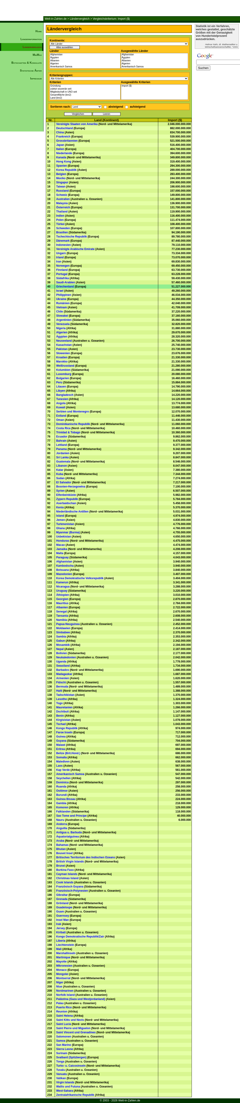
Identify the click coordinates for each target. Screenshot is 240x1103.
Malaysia (62, 203)
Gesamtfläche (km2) (85, 95)
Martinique (63, 957)
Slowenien (63, 353)
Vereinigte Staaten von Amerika (77, 124)
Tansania (62, 615)
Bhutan (61, 849)
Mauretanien (64, 707)
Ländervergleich (79, 18)
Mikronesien (64, 965)
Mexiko (61, 178)
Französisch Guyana (69, 886)
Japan (60, 145)
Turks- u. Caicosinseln (70, 1065)
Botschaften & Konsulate (26, 62)
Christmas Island (67, 878)
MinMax (37, 54)
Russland (62, 190)
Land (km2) (85, 98)
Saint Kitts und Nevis (70, 1020)
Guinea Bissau (65, 799)
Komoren (62, 807)
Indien (60, 215)
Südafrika (62, 278)
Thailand (61, 211)
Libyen (60, 390)
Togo (59, 703)
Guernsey (62, 915)
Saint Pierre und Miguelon (73, 1028)
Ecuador (61, 436)
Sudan (60, 478)
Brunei (60, 865)
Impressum (36, 78)
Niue (59, 986)
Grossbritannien (67, 140)
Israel (59, 290)
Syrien (60, 490)
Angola (61, 403)
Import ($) (154, 85)
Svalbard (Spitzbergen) (71, 1057)
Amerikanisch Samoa (85, 66)
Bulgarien (62, 378)
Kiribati (61, 932)
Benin (60, 715)
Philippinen (63, 295)
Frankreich (63, 136)
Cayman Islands (66, 874)
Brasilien (62, 232)
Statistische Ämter (31, 70)
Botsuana (62, 570)
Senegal (61, 611)
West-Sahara (64, 1090)
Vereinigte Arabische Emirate (75, 249)
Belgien (61, 174)
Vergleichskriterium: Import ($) (111, 18)
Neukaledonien (66, 657)
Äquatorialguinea (67, 836)
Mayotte (61, 961)
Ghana (60, 528)
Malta (59, 553)
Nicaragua (62, 586)
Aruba (60, 840)
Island (60, 515)
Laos (59, 765)
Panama (61, 449)
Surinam (61, 1053)
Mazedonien (64, 574)
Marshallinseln (65, 953)
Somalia (61, 757)
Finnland (62, 270)
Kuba (59, 474)
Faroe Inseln (64, 732)
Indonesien (63, 245)
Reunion (61, 1011)
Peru (59, 382)
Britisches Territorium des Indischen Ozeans (85, 857)
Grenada (61, 899)
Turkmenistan (65, 524)
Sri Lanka (62, 457)
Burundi (61, 795)
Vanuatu (61, 1074)
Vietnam (61, 307)
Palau (59, 1003)
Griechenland (65, 286)
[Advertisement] (21, 161)
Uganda (61, 661)
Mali (58, 949)
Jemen (60, 520)
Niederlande (64, 153)
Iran (58, 261)
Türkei (60, 224)
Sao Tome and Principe (71, 815)
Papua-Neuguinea (67, 624)
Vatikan (61, 1078)
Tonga (60, 1061)
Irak (58, 924)
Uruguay (61, 590)
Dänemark (62, 240)
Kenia (60, 507)
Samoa (60, 1040)
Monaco (61, 970)
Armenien (62, 678)
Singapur (62, 182)
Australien (63, 199)
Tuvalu (60, 1070)
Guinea (61, 736)
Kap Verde (63, 770)
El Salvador (63, 482)
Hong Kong (63, 161)
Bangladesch (64, 395)
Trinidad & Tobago (68, 432)
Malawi (60, 745)
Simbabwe (63, 632)
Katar (59, 470)
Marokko (61, 361)
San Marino (63, 1045)
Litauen (61, 386)
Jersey (60, 928)
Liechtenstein (65, 945)
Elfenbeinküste (66, 495)
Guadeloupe (64, 907)
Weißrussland (65, 365)
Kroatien (61, 357)
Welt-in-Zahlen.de (56, 18)
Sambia (61, 636)
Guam (60, 911)
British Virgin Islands (70, 861)
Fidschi (61, 682)
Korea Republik (66, 170)
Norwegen (62, 265)
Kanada (61, 157)
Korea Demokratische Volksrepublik (80, 578)
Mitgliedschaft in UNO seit (85, 92)
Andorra (61, 824)
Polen (60, 220)
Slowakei (62, 315)
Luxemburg (63, 374)
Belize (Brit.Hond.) (68, 753)
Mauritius (62, 603)
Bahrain (61, 440)
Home (38, 31)
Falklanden (63, 811)
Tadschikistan (65, 695)
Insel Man (62, 920)
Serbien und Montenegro (72, 411)
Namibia (61, 620)
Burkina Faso (65, 870)
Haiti (59, 690)
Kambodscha (64, 565)
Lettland (61, 445)
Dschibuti (62, 711)
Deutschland (64, 128)
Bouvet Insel (64, 853)
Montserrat (63, 978)
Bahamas (62, 845)
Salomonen (63, 1036)
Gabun (60, 640)
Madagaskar (64, 674)
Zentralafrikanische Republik (75, 1095)
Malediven (62, 761)
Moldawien (63, 628)
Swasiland (63, 665)
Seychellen (63, 778)
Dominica (62, 782)
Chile (59, 311)
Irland (60, 257)
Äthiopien (62, 595)
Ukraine (61, 299)
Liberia (60, 940)
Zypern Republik (67, 499)
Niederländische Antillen (72, 511)
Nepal (60, 649)
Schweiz (61, 195)
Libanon (61, 465)
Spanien (61, 165)
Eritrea (60, 749)
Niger (59, 982)
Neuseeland (64, 340)
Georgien (62, 599)
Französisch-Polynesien (72, 890)
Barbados (62, 670)
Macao (60, 545)
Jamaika (61, 549)
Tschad (61, 724)
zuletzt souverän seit (85, 89)
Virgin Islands (65, 1082)
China (60, 132)
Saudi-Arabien (65, 282)
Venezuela (62, 324)
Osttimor (62, 790)
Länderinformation (31, 39)
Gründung (85, 85)
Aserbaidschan (66, 503)
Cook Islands (64, 882)
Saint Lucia (63, 1024)
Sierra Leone (64, 1049)
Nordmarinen (64, 990)
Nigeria (61, 328)
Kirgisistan (63, 720)
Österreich (63, 207)
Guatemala (63, 461)
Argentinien (64, 320)
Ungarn (61, 253)
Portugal (61, 274)
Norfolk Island (65, 995)
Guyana (61, 740)
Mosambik (63, 645)
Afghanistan (85, 54)
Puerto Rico (64, 1007)
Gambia (61, 803)
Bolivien (61, 653)
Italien (60, 149)
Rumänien (62, 303)
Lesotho (61, 699)
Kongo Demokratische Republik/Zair (80, 936)
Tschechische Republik (71, 236)
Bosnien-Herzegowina (70, 486)
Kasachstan (64, 345)
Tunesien (62, 399)
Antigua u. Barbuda (69, 832)
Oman (60, 420)
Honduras (62, 540)
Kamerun (62, 582)
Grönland (62, 903)
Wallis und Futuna (68, 1086)
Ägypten (85, 57)
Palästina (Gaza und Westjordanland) (80, 999)
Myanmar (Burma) (68, 532)
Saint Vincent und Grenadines (75, 1032)
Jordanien (62, 453)
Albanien (85, 60)
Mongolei (62, 974)
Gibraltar (62, 895)
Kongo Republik (66, 728)
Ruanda (61, 786)
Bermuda (62, 686)
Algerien (85, 63)
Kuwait (60, 407)
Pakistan (61, 349)
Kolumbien (63, 370)
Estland (61, 415)
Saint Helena (64, 1015)
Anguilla (61, 828)
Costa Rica (63, 428)
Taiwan (60, 186)
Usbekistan (63, 536)
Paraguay (62, 557)
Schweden (63, 228)
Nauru (60, 820)
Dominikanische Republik (73, 424)
